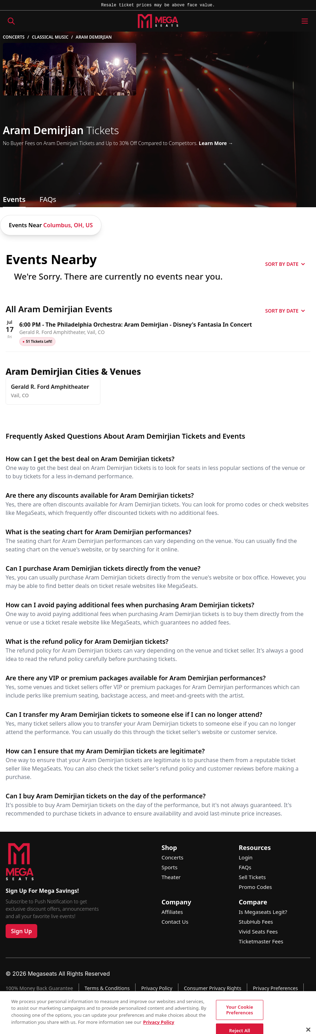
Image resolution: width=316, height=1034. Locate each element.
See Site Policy (212, 1021)
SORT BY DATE (285, 264)
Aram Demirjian (94, 37)
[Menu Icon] (305, 21)
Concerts (14, 37)
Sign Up (21, 931)
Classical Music (50, 37)
